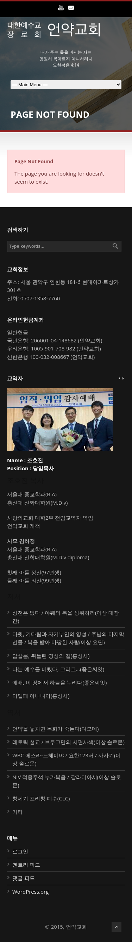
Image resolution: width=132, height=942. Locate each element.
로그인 (20, 851)
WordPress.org (30, 891)
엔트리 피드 (26, 864)
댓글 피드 (23, 877)
